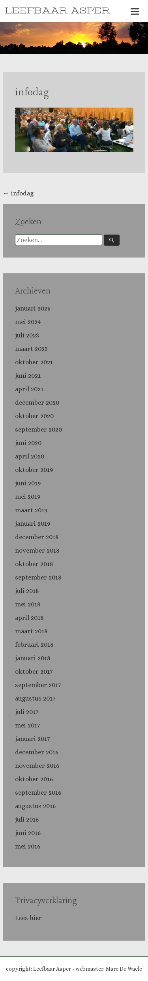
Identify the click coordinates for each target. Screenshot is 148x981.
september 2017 (38, 685)
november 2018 (37, 550)
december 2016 (36, 752)
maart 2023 (31, 348)
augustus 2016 (35, 806)
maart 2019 (31, 510)
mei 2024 (28, 322)
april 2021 (29, 389)
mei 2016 (27, 846)
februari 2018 (34, 644)
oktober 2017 (33, 671)
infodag (32, 92)
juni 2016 (28, 833)
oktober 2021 (34, 362)
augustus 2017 (35, 698)
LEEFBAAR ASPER (57, 10)
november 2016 (37, 765)
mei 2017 (27, 725)
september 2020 (38, 429)
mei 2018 (28, 604)
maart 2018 (31, 631)
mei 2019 (27, 496)
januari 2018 (33, 658)
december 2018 (37, 537)
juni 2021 (28, 375)
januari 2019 (32, 523)
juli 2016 (27, 819)
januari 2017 (32, 738)
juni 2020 (28, 443)
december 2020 (37, 402)
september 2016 (38, 792)
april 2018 (29, 617)
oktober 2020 (34, 416)
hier (36, 918)
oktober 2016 (34, 779)
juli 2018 (27, 591)
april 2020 (29, 456)
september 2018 (38, 577)
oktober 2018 (34, 564)
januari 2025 (33, 308)
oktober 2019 (34, 469)
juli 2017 (26, 712)
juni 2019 (28, 483)
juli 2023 (27, 335)
